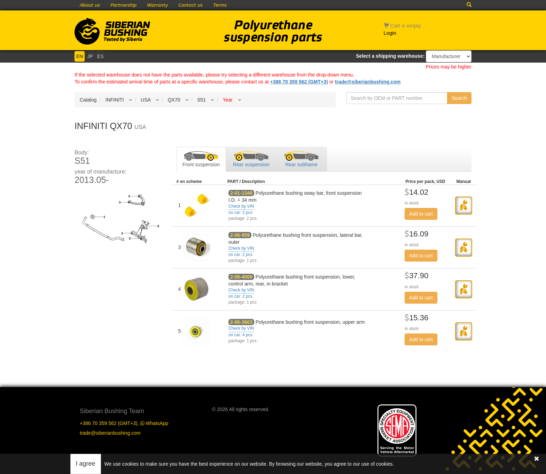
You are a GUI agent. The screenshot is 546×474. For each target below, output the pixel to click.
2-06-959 (240, 235)
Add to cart (421, 214)
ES (100, 56)
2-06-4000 (241, 277)
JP (90, 56)
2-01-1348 (241, 193)
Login (390, 33)
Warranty (157, 5)
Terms (220, 5)
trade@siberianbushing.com (368, 82)
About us (90, 5)
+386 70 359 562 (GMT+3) (299, 82)
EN (79, 56)
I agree (85, 463)
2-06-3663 (241, 322)
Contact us (190, 5)
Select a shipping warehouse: (390, 56)
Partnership (123, 5)
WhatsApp (154, 423)
